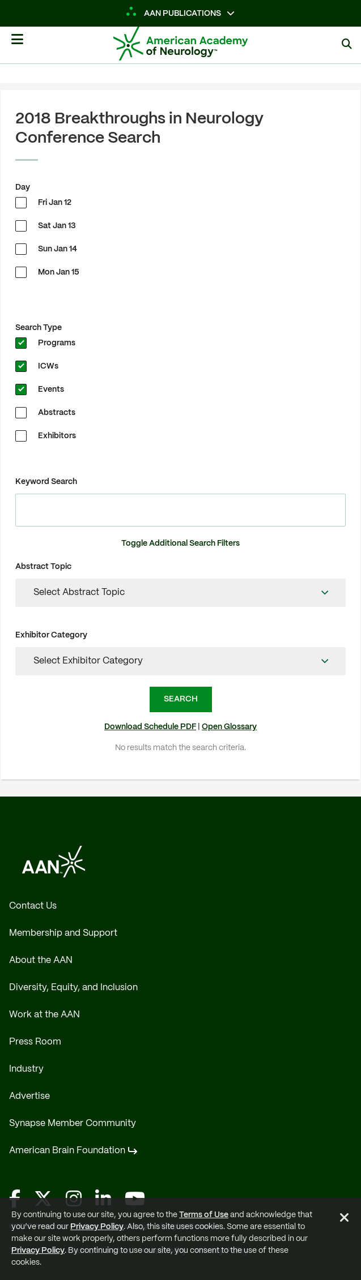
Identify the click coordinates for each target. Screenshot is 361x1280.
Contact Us (33, 906)
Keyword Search (46, 482)
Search (181, 699)
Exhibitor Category (51, 635)
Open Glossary (229, 727)
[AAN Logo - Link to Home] (197, 44)
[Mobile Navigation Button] (17, 44)
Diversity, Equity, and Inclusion (73, 987)
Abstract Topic (43, 567)
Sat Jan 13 (57, 226)
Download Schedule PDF (150, 727)
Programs (56, 343)
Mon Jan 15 (58, 272)
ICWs (48, 366)
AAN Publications (174, 14)
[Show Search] (347, 45)
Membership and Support (63, 933)
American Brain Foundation (67, 1150)
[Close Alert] (344, 1219)
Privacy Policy (97, 1227)
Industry (26, 1069)
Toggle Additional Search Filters (180, 543)
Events (51, 389)
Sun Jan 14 (57, 249)
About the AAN (41, 960)
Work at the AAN (44, 1015)
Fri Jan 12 (54, 203)
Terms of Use (203, 1215)
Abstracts (56, 413)
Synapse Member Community (72, 1123)
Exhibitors (57, 436)
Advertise (29, 1096)
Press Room (35, 1042)
